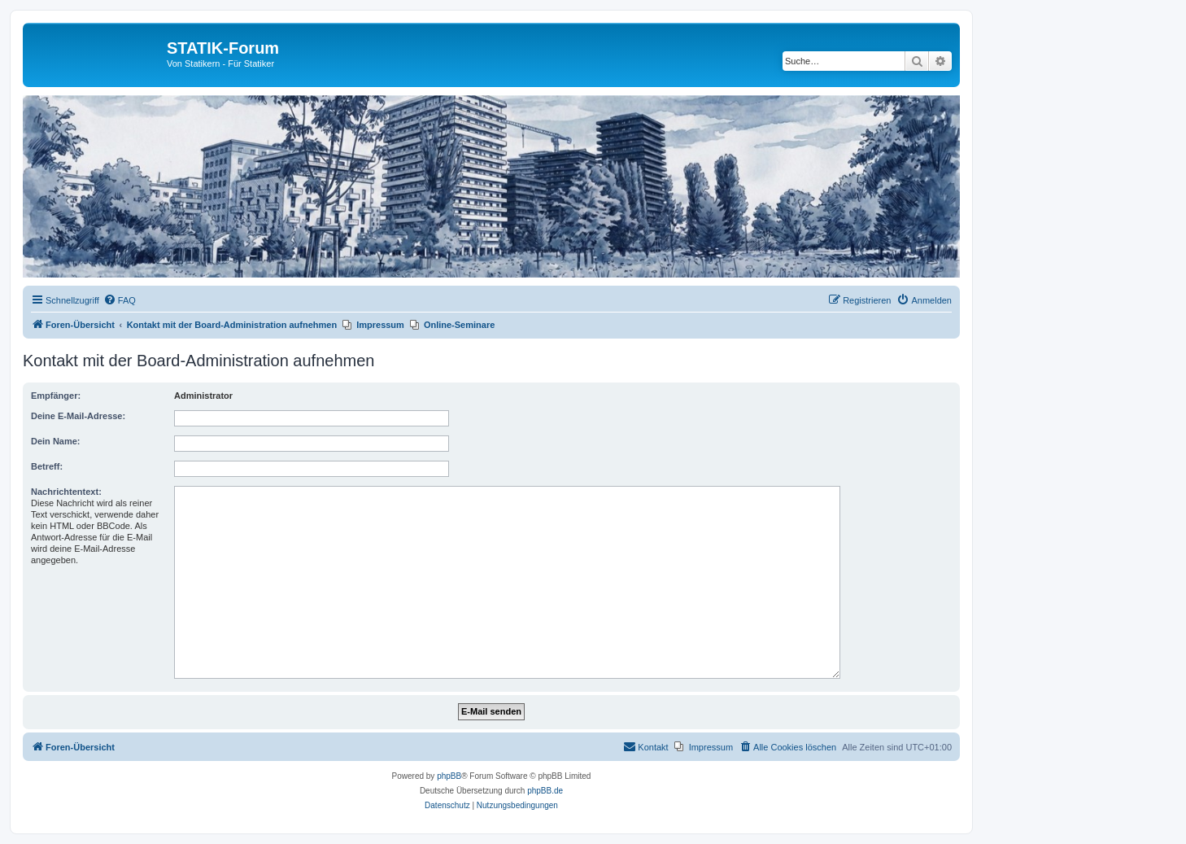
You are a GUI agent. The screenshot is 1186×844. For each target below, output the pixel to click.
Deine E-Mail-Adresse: (78, 416)
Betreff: (47, 466)
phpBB (449, 776)
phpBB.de (545, 790)
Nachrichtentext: (66, 491)
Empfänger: (56, 395)
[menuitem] (119, 300)
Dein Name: (56, 441)
